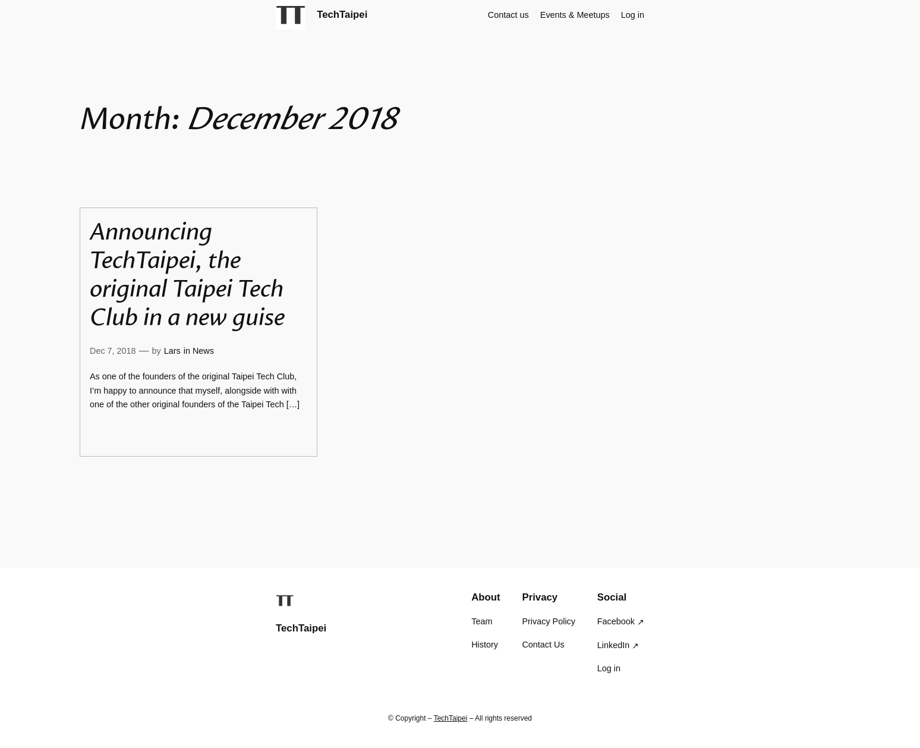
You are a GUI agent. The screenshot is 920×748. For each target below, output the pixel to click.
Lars (172, 351)
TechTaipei (342, 14)
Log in (632, 15)
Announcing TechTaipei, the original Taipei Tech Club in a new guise (187, 275)
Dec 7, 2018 (113, 351)
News (203, 351)
